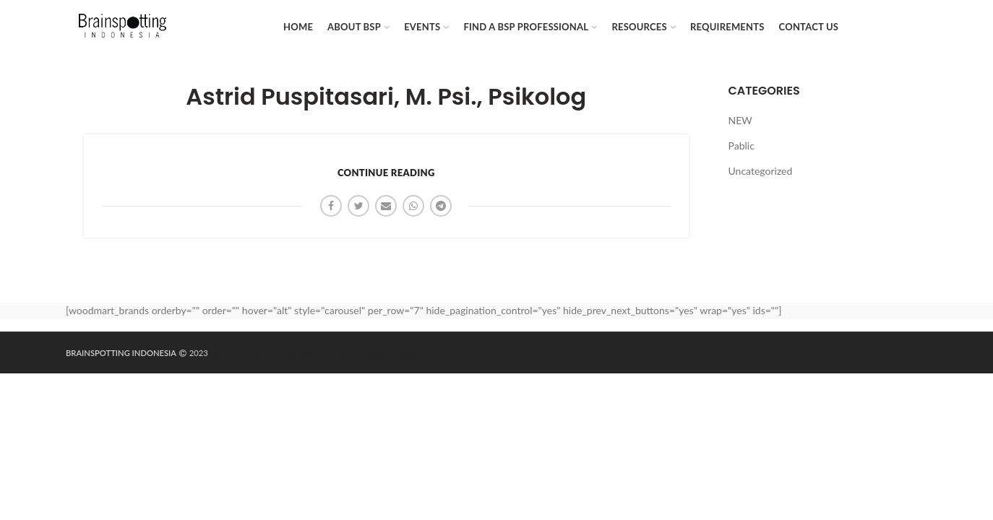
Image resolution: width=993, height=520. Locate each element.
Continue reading (386, 173)
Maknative (227, 353)
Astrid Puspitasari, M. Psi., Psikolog (386, 96)
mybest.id (409, 353)
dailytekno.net (272, 353)
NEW (740, 120)
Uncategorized (760, 171)
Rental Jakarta (365, 353)
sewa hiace (319, 353)
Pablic (741, 145)
